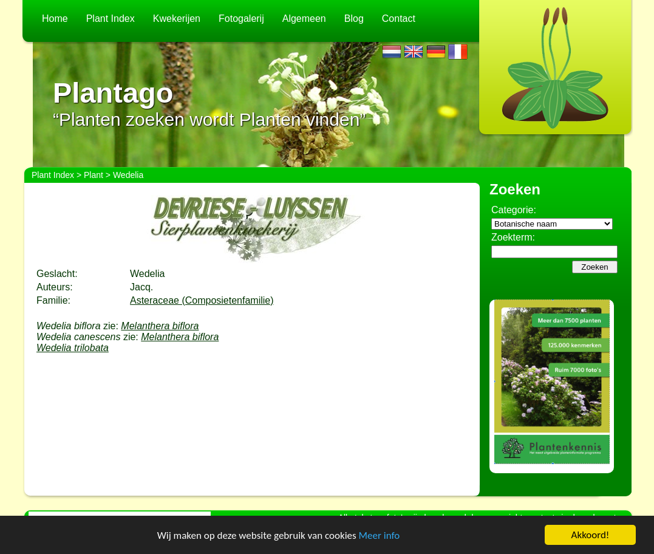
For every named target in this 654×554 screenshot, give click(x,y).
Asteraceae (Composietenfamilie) (202, 300)
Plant (93, 175)
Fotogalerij (241, 18)
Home (55, 18)
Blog (354, 18)
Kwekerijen (176, 18)
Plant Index (110, 18)
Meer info (379, 535)
